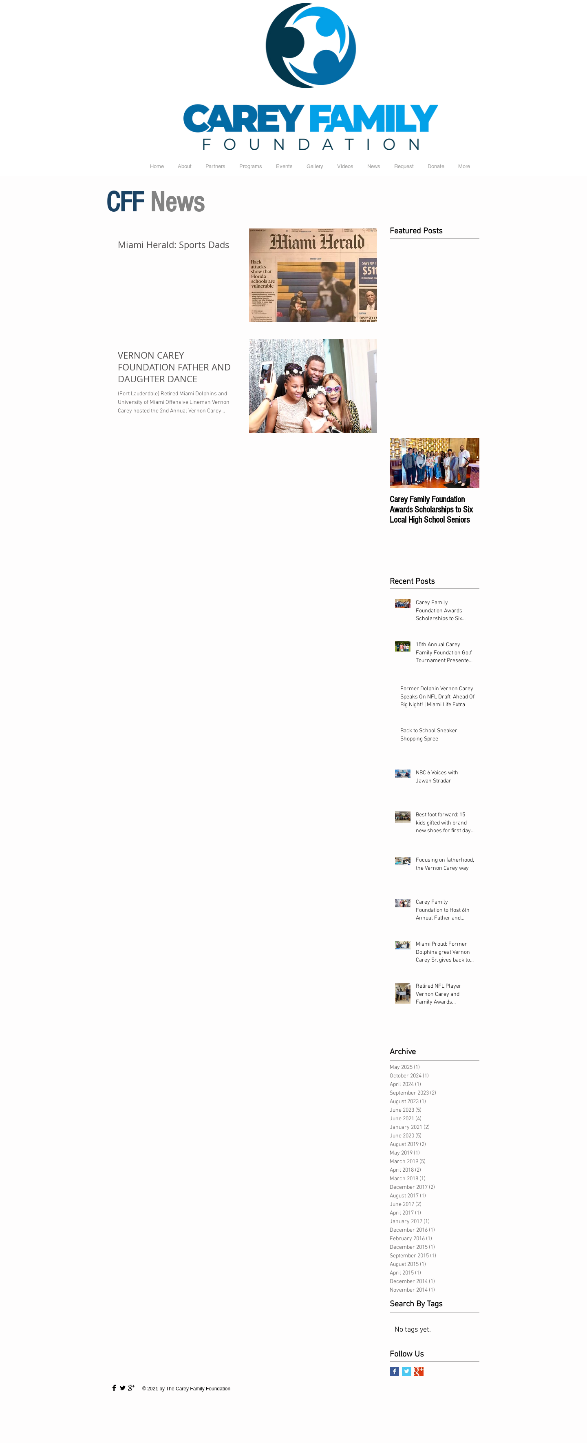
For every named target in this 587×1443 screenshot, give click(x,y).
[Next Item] (466, 463)
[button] (315, 166)
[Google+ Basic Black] (131, 1388)
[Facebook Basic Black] (114, 1388)
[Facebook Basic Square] (394, 1371)
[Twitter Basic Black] (122, 1388)
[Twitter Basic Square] (406, 1371)
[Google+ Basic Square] (419, 1371)
